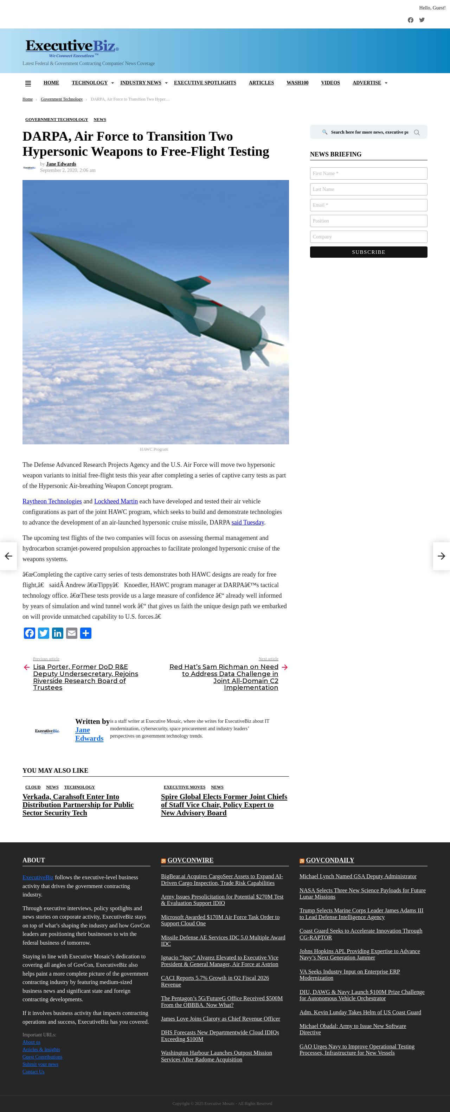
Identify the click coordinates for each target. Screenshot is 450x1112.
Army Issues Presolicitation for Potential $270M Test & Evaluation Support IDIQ (222, 900)
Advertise (367, 82)
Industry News (140, 82)
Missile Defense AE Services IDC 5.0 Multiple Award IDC (223, 940)
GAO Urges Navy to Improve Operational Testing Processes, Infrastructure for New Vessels (357, 1049)
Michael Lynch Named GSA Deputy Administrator (358, 876)
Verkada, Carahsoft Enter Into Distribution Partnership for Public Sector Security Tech (78, 804)
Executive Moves (184, 787)
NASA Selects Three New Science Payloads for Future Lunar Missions (363, 893)
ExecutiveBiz (37, 877)
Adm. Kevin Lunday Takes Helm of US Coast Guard (360, 1012)
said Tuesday (248, 522)
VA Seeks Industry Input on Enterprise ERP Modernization (350, 975)
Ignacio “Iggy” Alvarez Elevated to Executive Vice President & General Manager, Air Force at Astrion (219, 960)
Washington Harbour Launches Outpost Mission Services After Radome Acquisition (216, 1056)
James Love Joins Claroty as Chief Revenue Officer (220, 1019)
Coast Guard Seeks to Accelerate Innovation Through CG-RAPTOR (361, 934)
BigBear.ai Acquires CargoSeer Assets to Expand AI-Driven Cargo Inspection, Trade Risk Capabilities (222, 879)
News (52, 787)
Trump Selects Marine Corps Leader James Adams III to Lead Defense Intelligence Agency (361, 913)
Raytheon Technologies (52, 501)
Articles (261, 82)
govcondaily (330, 860)
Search (417, 134)
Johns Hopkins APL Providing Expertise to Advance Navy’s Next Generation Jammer (360, 954)
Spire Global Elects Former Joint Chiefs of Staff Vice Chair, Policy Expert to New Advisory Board (224, 804)
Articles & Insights (41, 1049)
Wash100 (297, 82)
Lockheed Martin (116, 501)
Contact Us (33, 1071)
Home (51, 82)
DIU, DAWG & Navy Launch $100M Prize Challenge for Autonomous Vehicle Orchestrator (362, 995)
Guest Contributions (42, 1057)
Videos (330, 82)
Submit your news (40, 1064)
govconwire (190, 860)
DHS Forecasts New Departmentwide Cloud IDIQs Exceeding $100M (220, 1035)
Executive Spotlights (205, 82)
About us (31, 1042)
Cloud (32, 787)
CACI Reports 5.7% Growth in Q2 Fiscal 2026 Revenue (215, 981)
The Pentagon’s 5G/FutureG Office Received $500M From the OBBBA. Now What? (222, 1001)
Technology (90, 82)
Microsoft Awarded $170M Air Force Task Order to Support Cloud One (220, 920)
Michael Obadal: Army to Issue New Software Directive (353, 1029)
